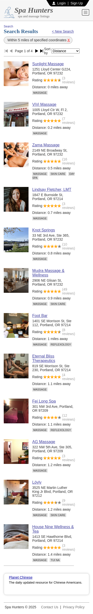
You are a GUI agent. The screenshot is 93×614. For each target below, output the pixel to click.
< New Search (63, 31)
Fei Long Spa (44, 401)
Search (8, 26)
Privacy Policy (74, 607)
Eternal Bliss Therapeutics (43, 358)
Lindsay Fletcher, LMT (51, 189)
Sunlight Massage (48, 64)
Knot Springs (43, 230)
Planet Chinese (20, 577)
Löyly (36, 482)
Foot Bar (39, 316)
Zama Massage (46, 145)
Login (61, 3)
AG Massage (43, 442)
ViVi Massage (44, 104)
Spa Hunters (33, 10)
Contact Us (49, 607)
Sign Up (76, 3)
